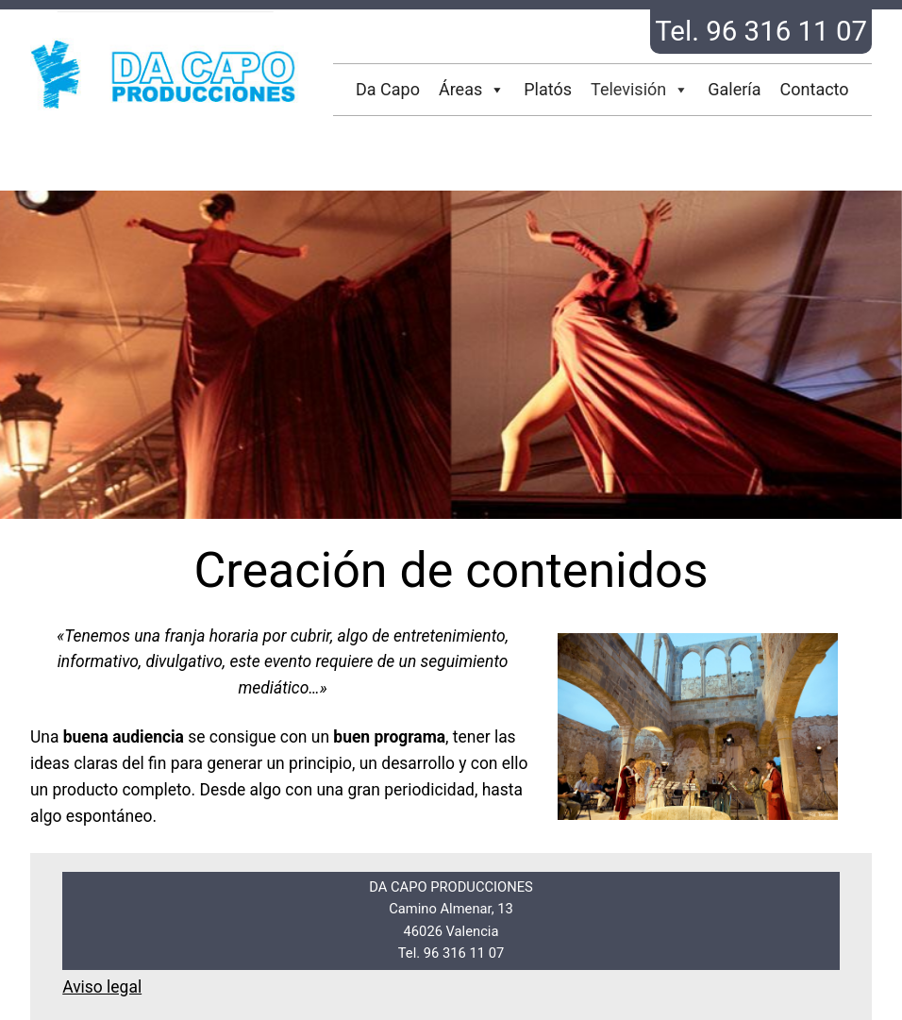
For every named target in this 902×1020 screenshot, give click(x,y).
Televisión (640, 90)
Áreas (472, 90)
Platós (548, 89)
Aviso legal (102, 987)
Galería (734, 89)
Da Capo (388, 89)
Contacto (814, 89)
